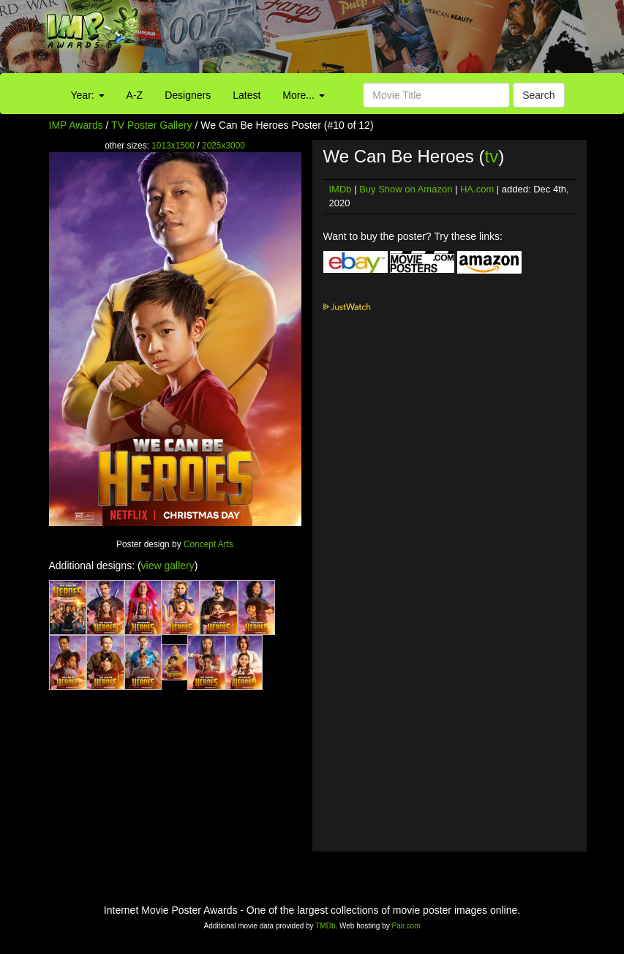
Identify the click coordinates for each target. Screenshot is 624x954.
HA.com (477, 189)
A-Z (135, 95)
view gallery (168, 565)
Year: (88, 95)
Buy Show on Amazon (405, 189)
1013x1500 (173, 145)
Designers (188, 95)
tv (491, 156)
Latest (246, 95)
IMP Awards (76, 125)
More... (303, 95)
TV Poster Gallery (151, 125)
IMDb (340, 189)
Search (538, 95)
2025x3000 (223, 145)
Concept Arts (208, 544)
